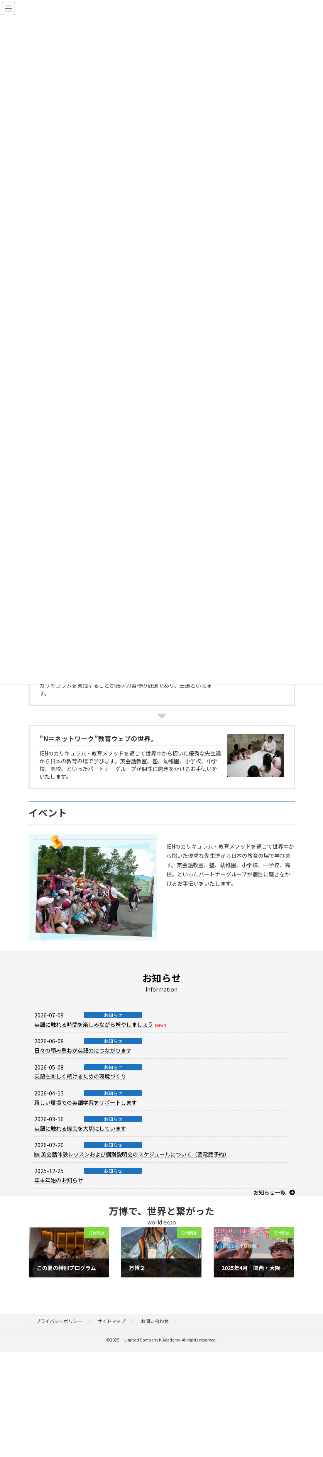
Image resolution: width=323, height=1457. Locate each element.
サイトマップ (111, 1321)
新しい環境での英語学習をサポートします (85, 1102)
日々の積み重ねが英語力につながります (83, 1050)
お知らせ (113, 1015)
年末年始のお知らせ (58, 1180)
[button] (274, 1192)
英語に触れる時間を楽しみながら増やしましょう (93, 1024)
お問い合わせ (155, 1321)
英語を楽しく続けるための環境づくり (80, 1076)
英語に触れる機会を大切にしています (80, 1128)
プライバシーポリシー (59, 1321)
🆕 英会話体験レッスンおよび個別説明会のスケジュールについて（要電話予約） (132, 1154)
